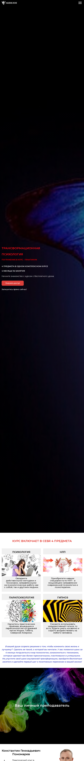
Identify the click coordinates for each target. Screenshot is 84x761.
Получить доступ (12, 283)
